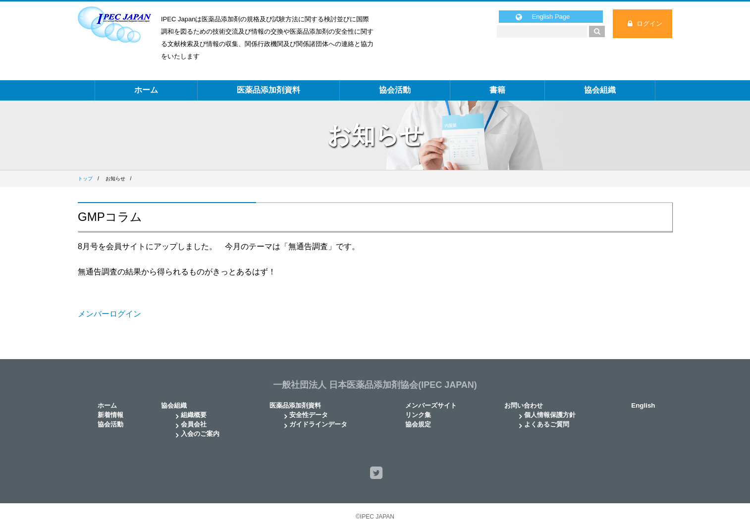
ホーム (146, 90)
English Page (551, 16)
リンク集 (418, 415)
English (643, 405)
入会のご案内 (200, 433)
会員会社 (194, 424)
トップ (85, 178)
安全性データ (308, 415)
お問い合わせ (523, 405)
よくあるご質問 (546, 424)
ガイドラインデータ (318, 424)
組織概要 (194, 415)
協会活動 (395, 90)
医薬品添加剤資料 (268, 90)
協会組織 (600, 90)
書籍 (497, 90)
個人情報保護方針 (550, 415)
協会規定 (418, 424)
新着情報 (110, 415)
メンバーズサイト (431, 405)
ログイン (649, 23)
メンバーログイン (109, 314)
